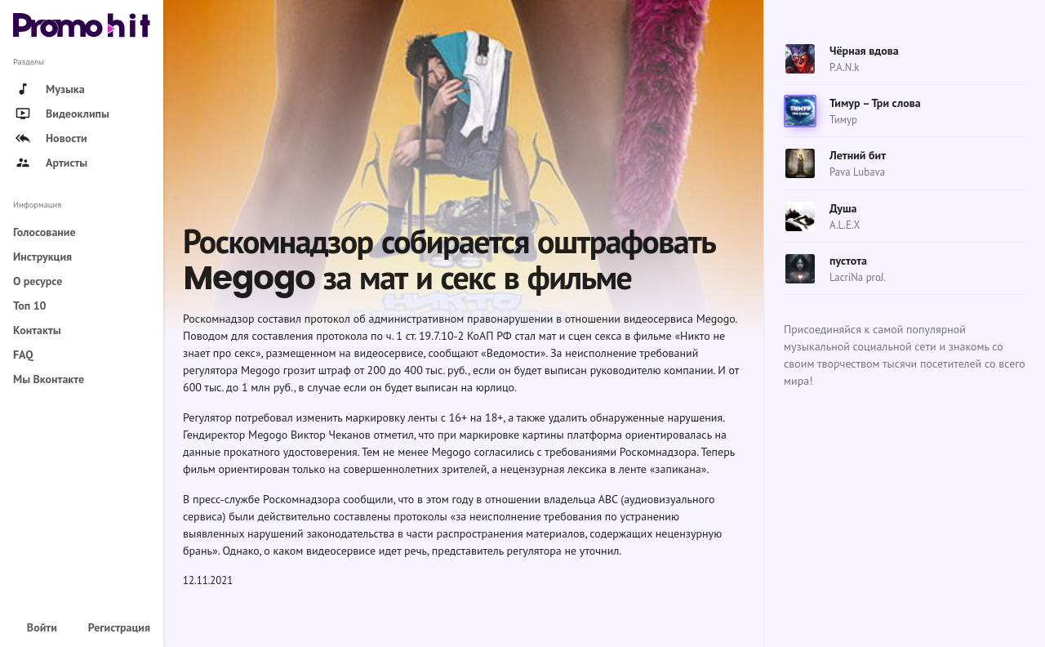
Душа (842, 208)
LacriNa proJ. (857, 277)
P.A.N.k (844, 67)
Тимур (843, 120)
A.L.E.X (844, 225)
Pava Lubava (857, 172)
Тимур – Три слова (875, 103)
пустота (848, 260)
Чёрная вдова (864, 50)
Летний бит (857, 155)
